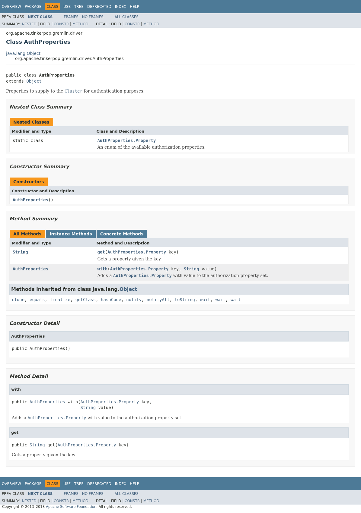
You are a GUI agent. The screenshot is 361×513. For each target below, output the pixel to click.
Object (34, 81)
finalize (60, 299)
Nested (29, 24)
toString (185, 299)
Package (33, 7)
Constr (61, 24)
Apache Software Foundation (71, 507)
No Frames (93, 17)
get (101, 252)
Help (134, 7)
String (20, 252)
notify (134, 299)
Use (67, 7)
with (102, 268)
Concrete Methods (122, 233)
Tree (79, 7)
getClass (85, 299)
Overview (11, 7)
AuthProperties (30, 199)
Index (120, 7)
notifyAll (158, 299)
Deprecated (99, 7)
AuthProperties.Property (126, 140)
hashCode (111, 299)
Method (80, 24)
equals (37, 299)
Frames (71, 17)
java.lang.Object (23, 53)
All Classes (127, 17)
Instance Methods (71, 233)
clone (18, 299)
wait (205, 299)
